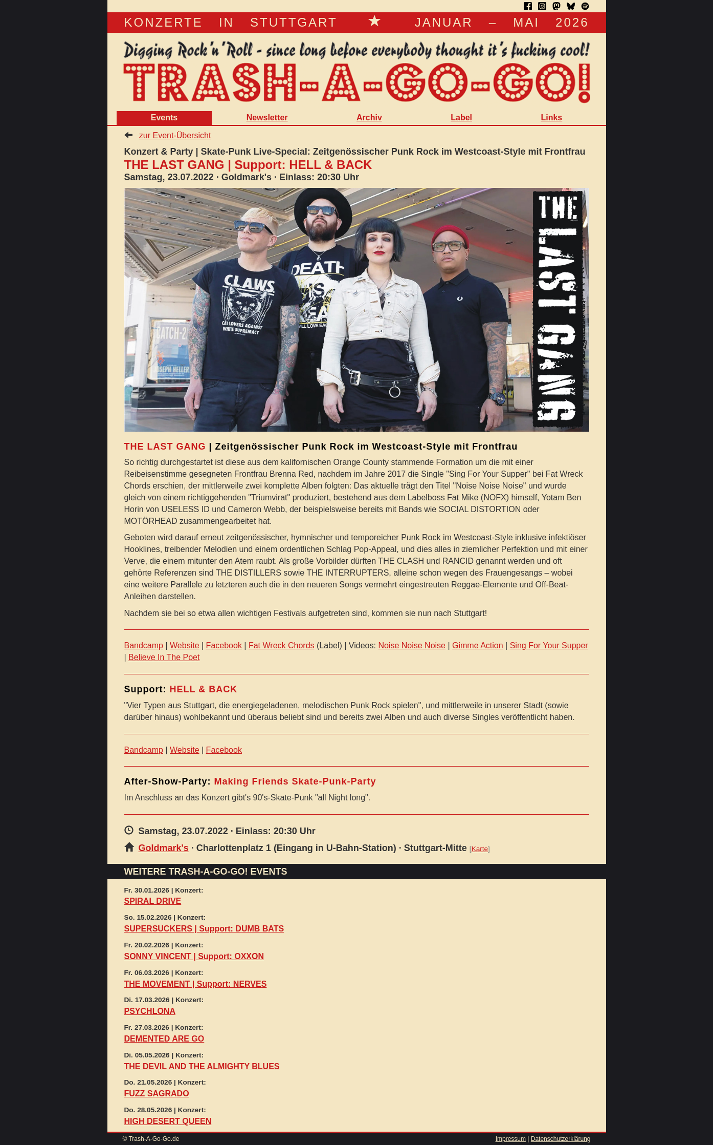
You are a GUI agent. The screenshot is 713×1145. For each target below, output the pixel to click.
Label (461, 117)
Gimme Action (477, 645)
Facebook (224, 645)
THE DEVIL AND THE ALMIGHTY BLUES (202, 1066)
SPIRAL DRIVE (153, 901)
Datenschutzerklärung (561, 1138)
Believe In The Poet (163, 657)
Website (184, 645)
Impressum (511, 1138)
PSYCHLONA (149, 1011)
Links (551, 117)
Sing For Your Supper (549, 645)
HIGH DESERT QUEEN (168, 1121)
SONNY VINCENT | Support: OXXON (194, 956)
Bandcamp (144, 645)
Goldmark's (164, 848)
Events (164, 117)
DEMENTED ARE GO (164, 1038)
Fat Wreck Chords (282, 645)
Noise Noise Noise (411, 645)
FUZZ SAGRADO (156, 1093)
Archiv (369, 117)
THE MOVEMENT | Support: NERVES (195, 984)
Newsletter (267, 117)
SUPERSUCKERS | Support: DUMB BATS (204, 928)
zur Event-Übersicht (175, 135)
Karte (480, 849)
